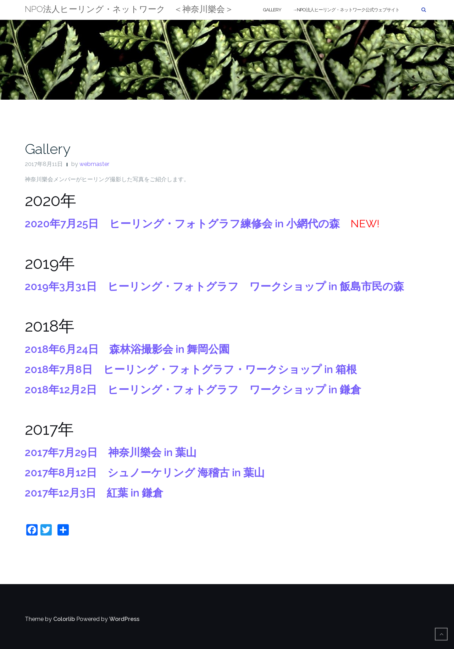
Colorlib (64, 619)
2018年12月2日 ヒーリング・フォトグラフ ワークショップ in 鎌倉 (193, 389)
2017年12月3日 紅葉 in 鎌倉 (94, 493)
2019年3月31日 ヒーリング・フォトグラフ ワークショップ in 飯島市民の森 (214, 286)
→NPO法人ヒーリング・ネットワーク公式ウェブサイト (346, 9)
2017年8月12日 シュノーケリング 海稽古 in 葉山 (145, 472)
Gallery (272, 9)
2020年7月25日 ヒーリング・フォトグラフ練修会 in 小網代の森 (182, 223)
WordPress (124, 619)
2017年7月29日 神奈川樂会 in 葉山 (110, 452)
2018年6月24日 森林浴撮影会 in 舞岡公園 (127, 349)
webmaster (94, 164)
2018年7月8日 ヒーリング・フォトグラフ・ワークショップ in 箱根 (191, 369)
